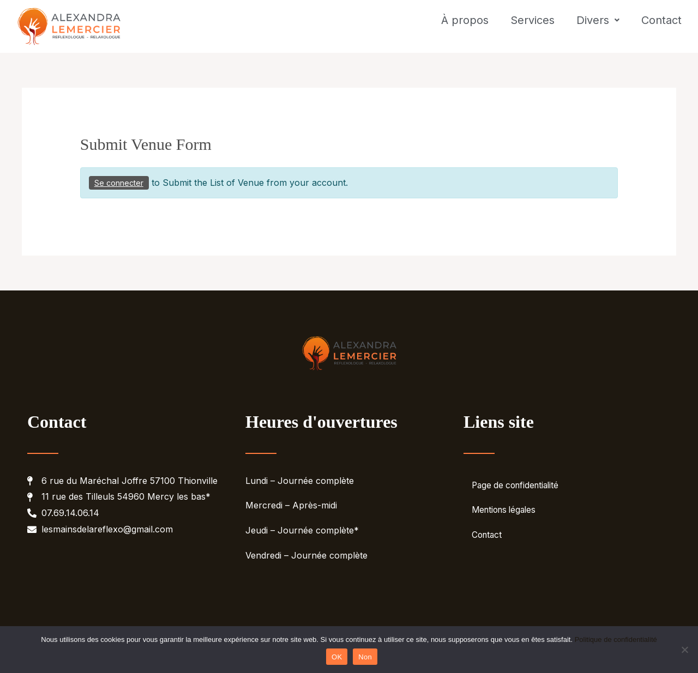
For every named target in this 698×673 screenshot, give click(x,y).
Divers (597, 28)
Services (532, 28)
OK (337, 657)
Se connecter (118, 187)
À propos (465, 28)
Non (365, 657)
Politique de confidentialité (616, 639)
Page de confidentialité (518, 489)
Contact (661, 28)
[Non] (684, 649)
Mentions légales (506, 515)
